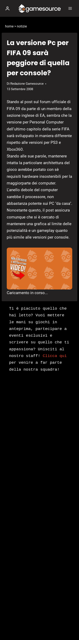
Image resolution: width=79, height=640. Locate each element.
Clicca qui (55, 356)
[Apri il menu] (70, 8)
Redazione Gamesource (27, 84)
